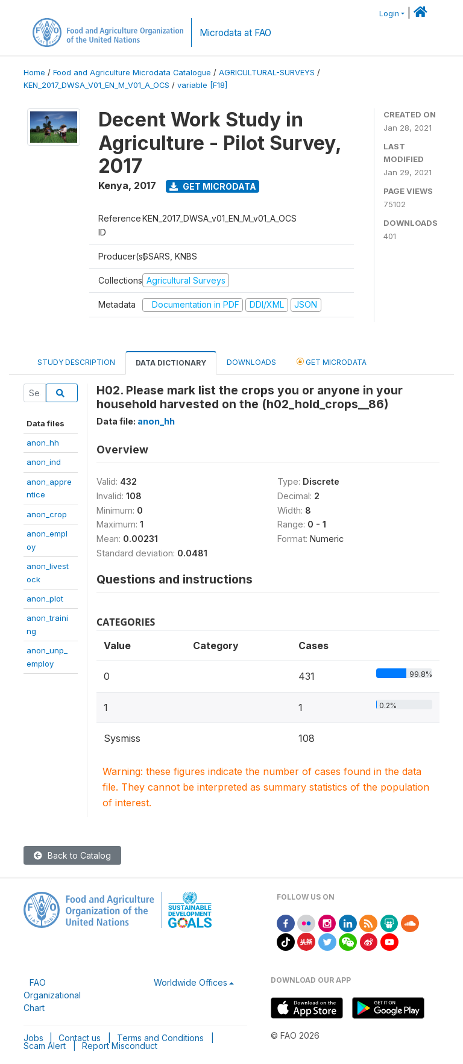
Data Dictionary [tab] (171, 362)
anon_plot (45, 598)
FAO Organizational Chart (52, 995)
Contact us (79, 1038)
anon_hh (43, 442)
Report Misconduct (119, 1046)
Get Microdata (212, 186)
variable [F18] (202, 85)
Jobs (33, 1038)
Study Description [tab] (76, 362)
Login (389, 13)
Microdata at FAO (235, 33)
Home (34, 72)
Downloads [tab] (251, 362)
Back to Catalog (72, 855)
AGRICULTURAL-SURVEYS (267, 72)
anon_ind (44, 462)
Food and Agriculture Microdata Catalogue (132, 72)
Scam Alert (45, 1046)
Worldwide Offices (190, 982)
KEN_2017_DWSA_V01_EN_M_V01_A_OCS (96, 85)
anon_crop (47, 514)
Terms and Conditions (160, 1038)
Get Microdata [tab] (332, 361)
